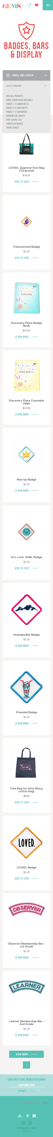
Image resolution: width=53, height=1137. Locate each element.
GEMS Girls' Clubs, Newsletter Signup (26, 1079)
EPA (34, 1116)
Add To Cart (22, 181)
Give (36, 5)
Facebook (30, 1123)
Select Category (13, 85)
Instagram (23, 1123)
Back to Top (26, 1065)
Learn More (22, 336)
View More (22, 1054)
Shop (29, 5)
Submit (22, 1090)
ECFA (27, 1116)
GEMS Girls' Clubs (13, 5)
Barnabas (20, 1116)
